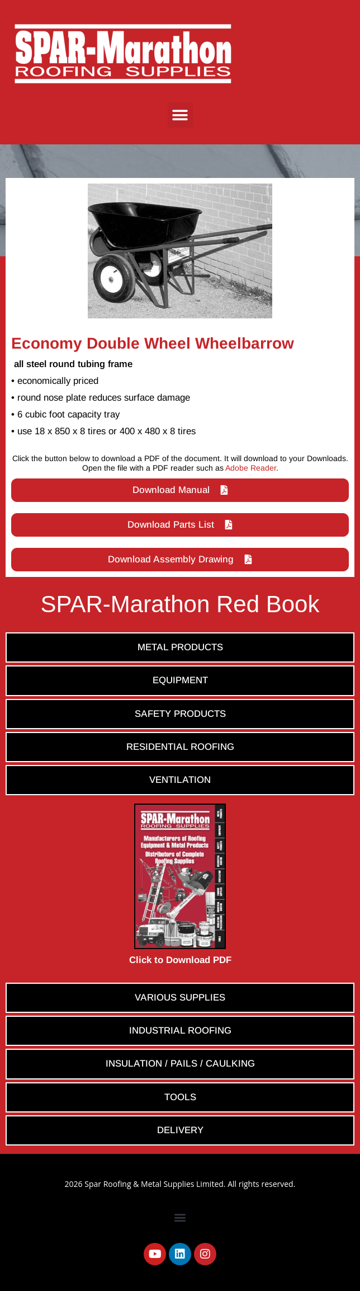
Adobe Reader (250, 467)
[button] (180, 115)
